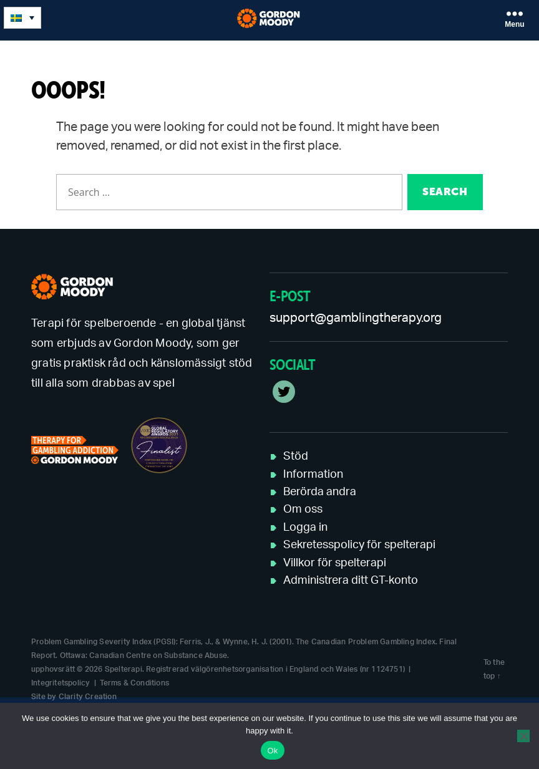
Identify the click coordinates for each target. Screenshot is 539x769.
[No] (523, 736)
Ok (272, 750)
